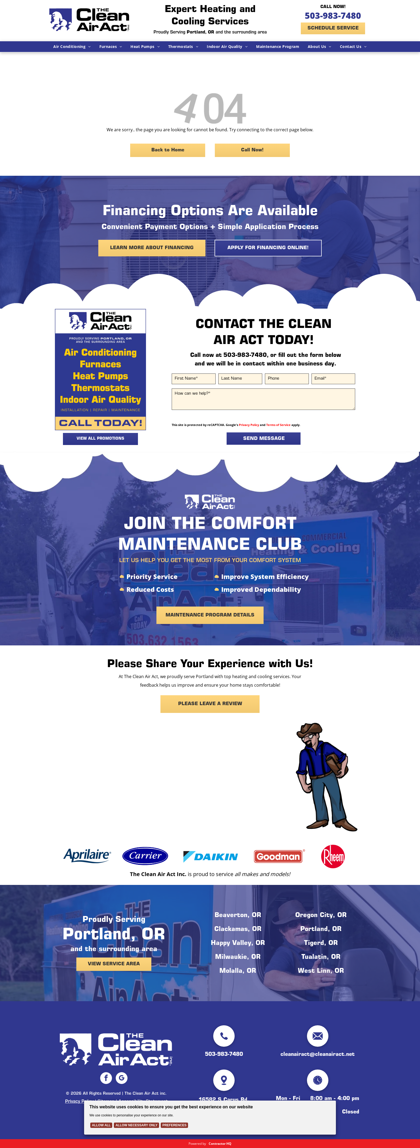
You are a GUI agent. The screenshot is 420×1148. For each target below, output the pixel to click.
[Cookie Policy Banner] (210, 1118)
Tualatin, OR (320, 957)
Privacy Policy (249, 425)
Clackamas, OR (237, 929)
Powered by (197, 1143)
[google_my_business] (122, 1078)
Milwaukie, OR (238, 957)
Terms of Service (278, 425)
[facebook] (106, 1078)
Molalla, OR (237, 971)
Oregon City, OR (321, 916)
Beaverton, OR (238, 916)
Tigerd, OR (321, 943)
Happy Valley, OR (238, 943)
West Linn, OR (321, 971)
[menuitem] (72, 46)
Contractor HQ (220, 1143)
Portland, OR (321, 929)
